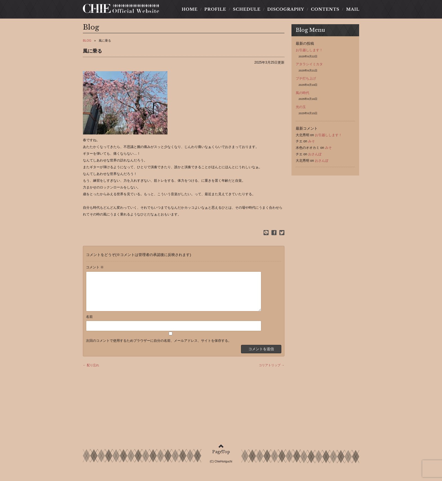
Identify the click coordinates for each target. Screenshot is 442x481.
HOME (191, 11)
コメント (95, 269)
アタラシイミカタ (309, 66)
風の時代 (302, 94)
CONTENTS (325, 11)
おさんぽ (315, 156)
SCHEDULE (247, 11)
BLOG (87, 42)
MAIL (351, 11)
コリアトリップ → (271, 373)
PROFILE (215, 11)
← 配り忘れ (91, 373)
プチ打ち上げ (306, 80)
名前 (89, 325)
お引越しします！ (309, 52)
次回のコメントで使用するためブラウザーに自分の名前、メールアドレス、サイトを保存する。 (158, 349)
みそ (311, 143)
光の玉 (301, 109)
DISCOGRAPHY (285, 11)
